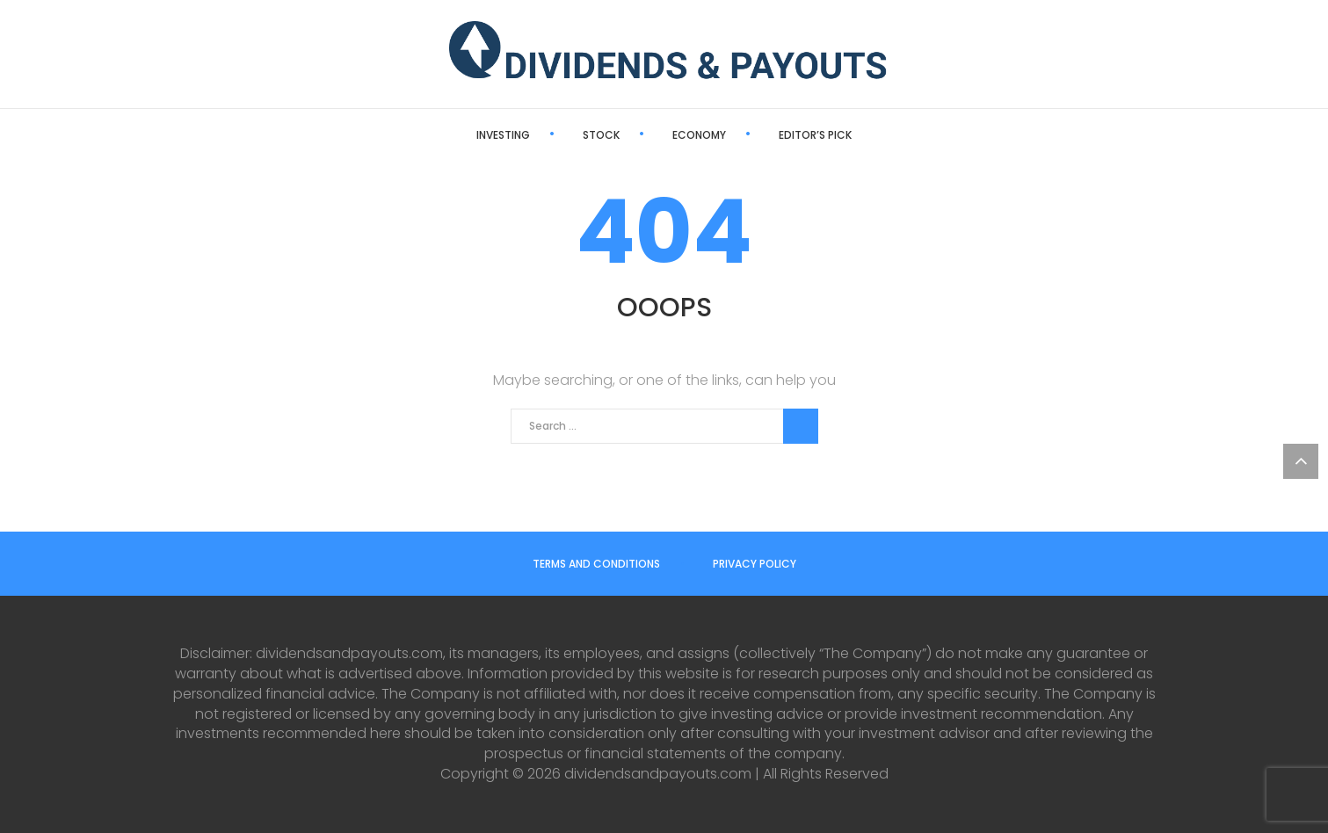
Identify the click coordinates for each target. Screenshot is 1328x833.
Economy (699, 134)
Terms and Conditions (596, 563)
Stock (601, 134)
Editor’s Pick (815, 134)
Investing (503, 134)
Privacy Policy (754, 563)
